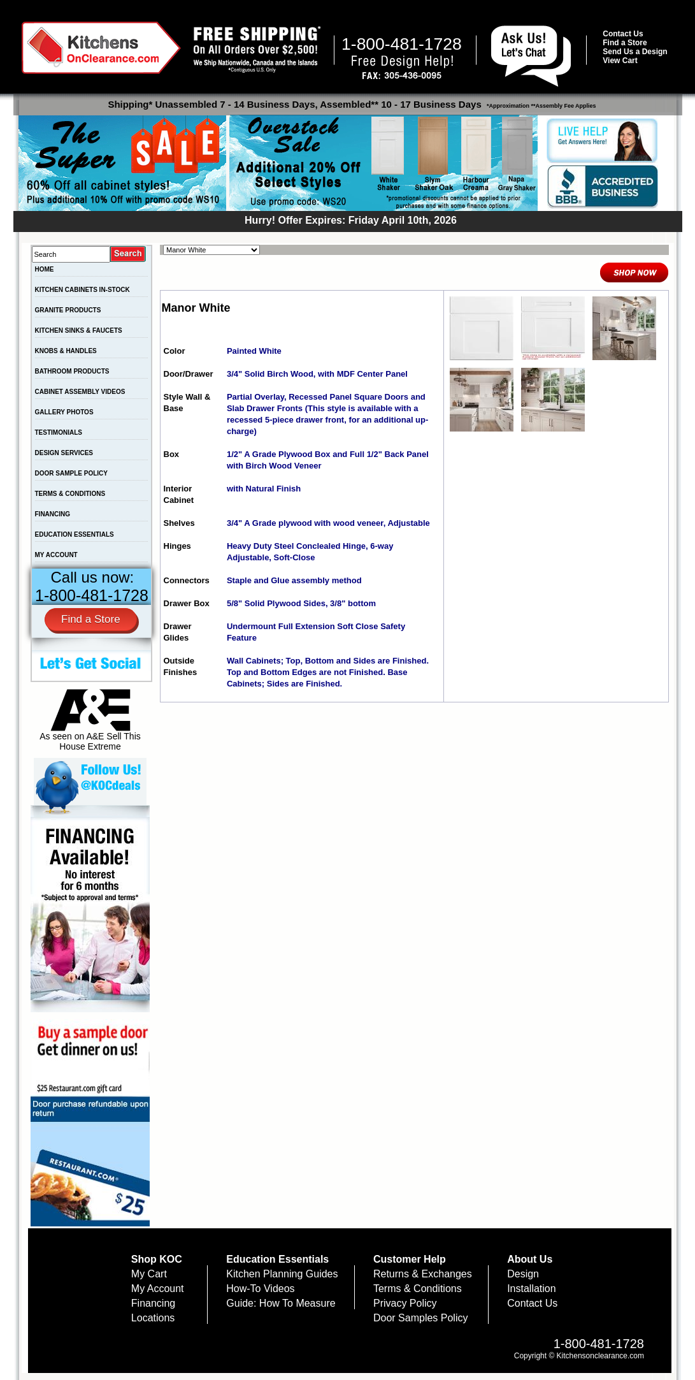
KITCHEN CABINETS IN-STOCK (82, 289)
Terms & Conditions (417, 1288)
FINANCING (53, 514)
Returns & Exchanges (422, 1273)
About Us (529, 1259)
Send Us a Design (635, 51)
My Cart (149, 1273)
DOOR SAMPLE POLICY (71, 473)
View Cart (620, 60)
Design (523, 1273)
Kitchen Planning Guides (282, 1273)
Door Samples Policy (420, 1317)
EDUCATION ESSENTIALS (74, 534)
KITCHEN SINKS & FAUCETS (78, 330)
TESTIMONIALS (58, 432)
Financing (153, 1303)
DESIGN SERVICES (64, 452)
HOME (44, 269)
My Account (157, 1288)
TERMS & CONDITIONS (70, 493)
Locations (153, 1317)
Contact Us (623, 33)
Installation (531, 1288)
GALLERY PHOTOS (64, 412)
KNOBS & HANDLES (66, 350)
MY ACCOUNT (56, 554)
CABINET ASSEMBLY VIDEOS (80, 391)
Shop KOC (156, 1259)
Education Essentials (277, 1259)
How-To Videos (260, 1288)
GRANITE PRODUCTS (68, 310)
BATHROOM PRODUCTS (72, 371)
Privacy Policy (405, 1303)
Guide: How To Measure (280, 1303)
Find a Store (625, 42)
